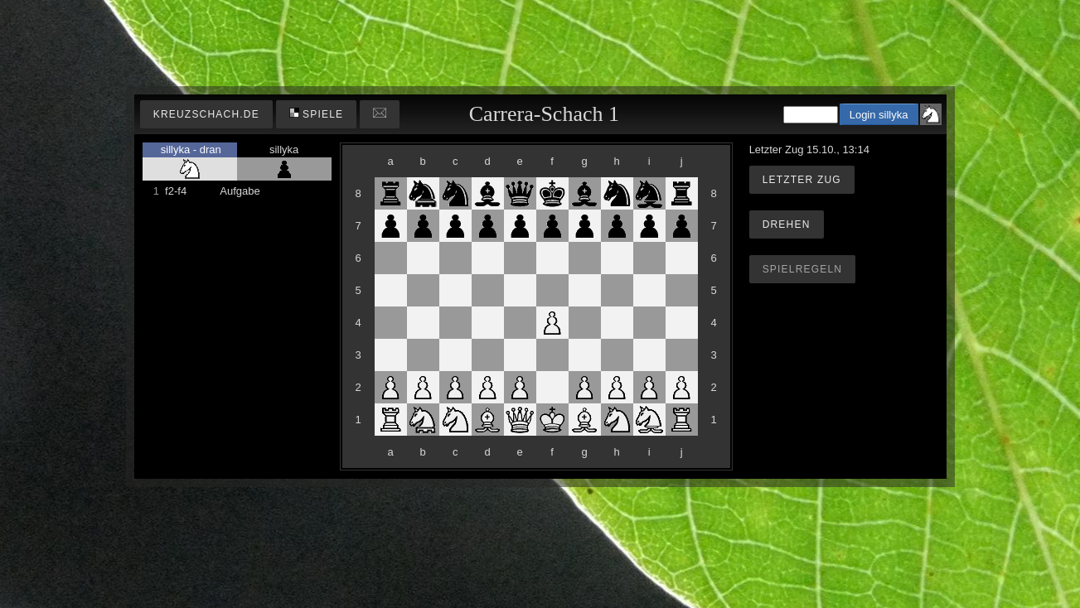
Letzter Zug (802, 180)
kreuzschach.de (206, 114)
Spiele (316, 114)
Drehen (787, 224)
